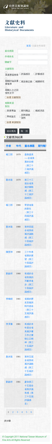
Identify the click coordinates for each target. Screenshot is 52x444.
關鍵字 (8, 62)
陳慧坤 (9, 252)
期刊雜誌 (25, 110)
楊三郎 (9, 154)
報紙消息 (39, 110)
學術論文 (11, 116)
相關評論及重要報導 (11, 82)
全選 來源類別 (14, 122)
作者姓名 (9, 56)
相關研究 (39, 81)
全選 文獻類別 (14, 97)
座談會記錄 (26, 81)
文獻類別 (9, 69)
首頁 (28, 46)
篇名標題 (9, 51)
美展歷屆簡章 (11, 75)
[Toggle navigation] (44, 6)
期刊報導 (43, 146)
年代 (18, 146)
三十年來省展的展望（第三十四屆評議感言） (29, 259)
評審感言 (39, 74)
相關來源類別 (9, 104)
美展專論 (11, 110)
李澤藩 (9, 324)
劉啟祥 (9, 273)
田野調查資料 (25, 116)
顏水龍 (9, 180)
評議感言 (25, 74)
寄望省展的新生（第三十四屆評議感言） (29, 212)
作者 (8, 146)
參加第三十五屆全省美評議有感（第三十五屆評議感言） (29, 393)
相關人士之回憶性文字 (11, 91)
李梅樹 (9, 299)
